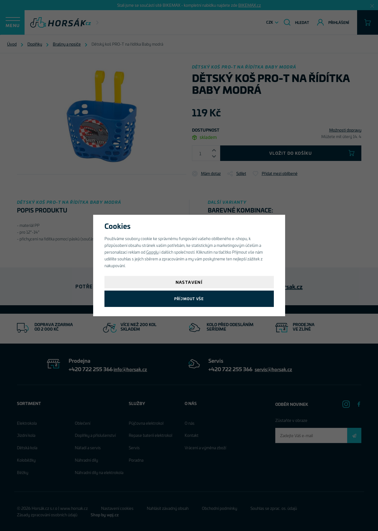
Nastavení (189, 282)
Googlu (152, 252)
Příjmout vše (189, 298)
